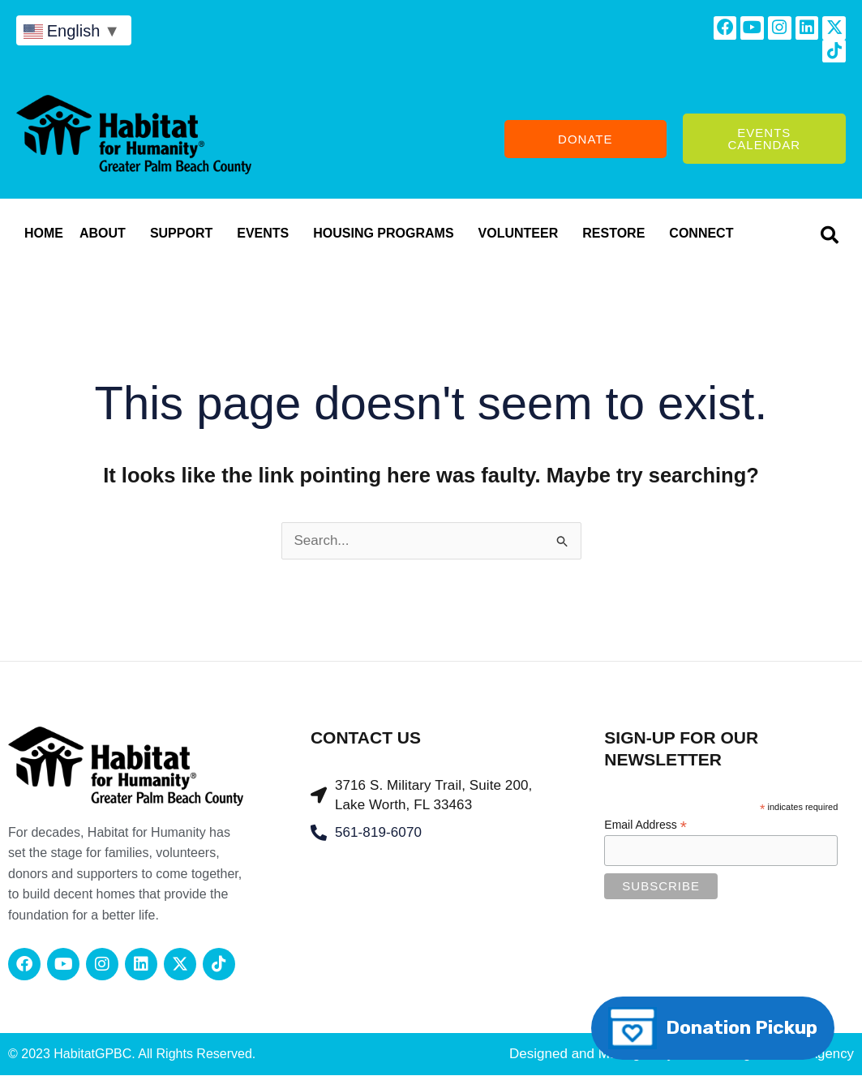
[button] (829, 237)
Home (43, 235)
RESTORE (617, 235)
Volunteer (522, 235)
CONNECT (705, 235)
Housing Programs (387, 235)
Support (185, 235)
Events (267, 235)
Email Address (645, 826)
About (106, 235)
